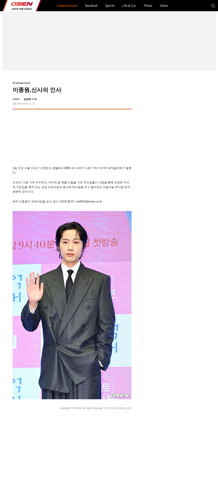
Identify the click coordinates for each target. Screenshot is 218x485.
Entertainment (21, 83)
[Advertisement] (101, 137)
